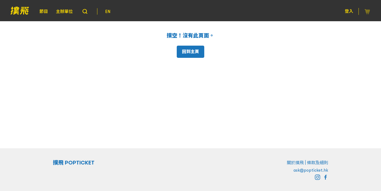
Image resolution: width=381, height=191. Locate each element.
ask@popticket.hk (310, 170)
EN (107, 11)
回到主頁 (190, 51)
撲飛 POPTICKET (73, 162)
